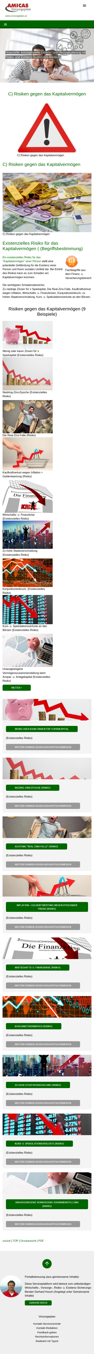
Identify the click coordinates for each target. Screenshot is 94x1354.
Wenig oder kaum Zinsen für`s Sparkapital (42, 728)
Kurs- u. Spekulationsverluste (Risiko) (39, 1143)
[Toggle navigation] (84, 6)
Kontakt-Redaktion (47, 1327)
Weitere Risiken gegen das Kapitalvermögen (43, 747)
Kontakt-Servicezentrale (47, 1323)
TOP (15, 1240)
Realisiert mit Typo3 (47, 1341)
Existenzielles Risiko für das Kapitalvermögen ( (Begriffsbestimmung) (43, 246)
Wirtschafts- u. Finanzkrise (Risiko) (38, 967)
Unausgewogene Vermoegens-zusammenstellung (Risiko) (47, 1204)
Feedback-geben (47, 1332)
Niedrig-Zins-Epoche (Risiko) (32, 787)
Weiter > (16, 687)
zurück (7, 1240)
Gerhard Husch (38, 1302)
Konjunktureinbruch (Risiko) (33, 1026)
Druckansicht (28, 1240)
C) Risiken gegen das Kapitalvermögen (47, 93)
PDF (41, 1240)
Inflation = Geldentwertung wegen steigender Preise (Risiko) (47, 907)
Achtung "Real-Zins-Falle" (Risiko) (36, 846)
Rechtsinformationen (47, 1336)
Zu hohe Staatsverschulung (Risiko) (38, 1085)
